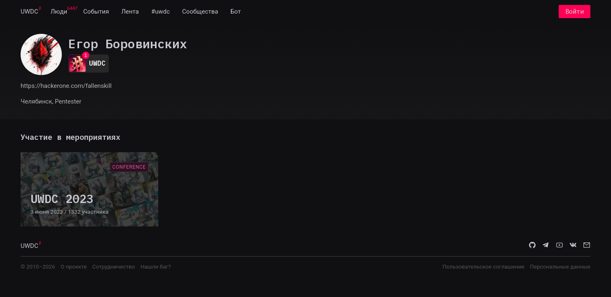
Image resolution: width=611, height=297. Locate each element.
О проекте (74, 266)
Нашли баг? (155, 266)
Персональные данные (560, 266)
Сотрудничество (113, 266)
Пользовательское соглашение (483, 266)
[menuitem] (29, 11)
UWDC (29, 11)
